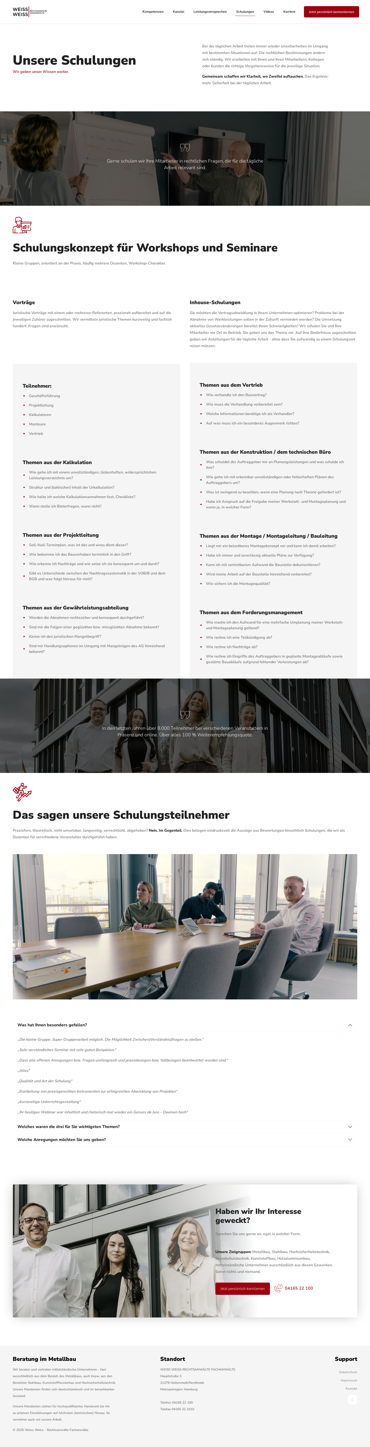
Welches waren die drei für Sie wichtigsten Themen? (68, 1126)
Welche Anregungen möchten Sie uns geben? (61, 1139)
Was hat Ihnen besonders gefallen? (52, 1025)
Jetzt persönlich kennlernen (242, 1288)
